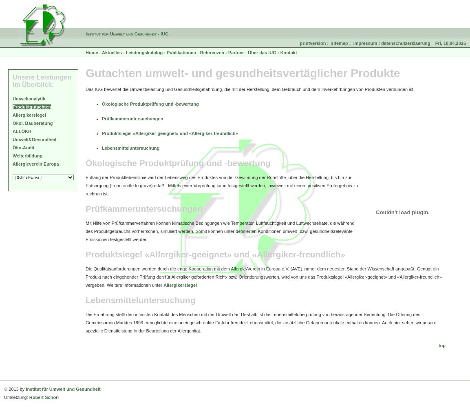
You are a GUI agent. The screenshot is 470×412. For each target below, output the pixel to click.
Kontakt (288, 52)
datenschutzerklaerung (405, 43)
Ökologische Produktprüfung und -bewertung (150, 104)
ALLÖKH (22, 131)
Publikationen (181, 52)
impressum (365, 43)
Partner (236, 52)
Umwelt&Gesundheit (35, 139)
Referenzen (212, 52)
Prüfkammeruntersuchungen (132, 118)
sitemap (339, 43)
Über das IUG (262, 52)
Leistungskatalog (144, 52)
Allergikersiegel (180, 285)
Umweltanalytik (29, 98)
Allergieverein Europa (36, 164)
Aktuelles (112, 52)
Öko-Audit (23, 147)
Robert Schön (44, 397)
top (442, 345)
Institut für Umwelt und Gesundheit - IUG (127, 33)
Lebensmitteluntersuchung (130, 148)
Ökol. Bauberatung (33, 123)
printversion (313, 43)
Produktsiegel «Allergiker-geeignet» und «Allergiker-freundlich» (170, 133)
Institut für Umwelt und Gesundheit (63, 389)
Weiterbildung (27, 155)
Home (92, 52)
